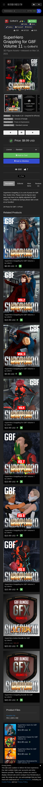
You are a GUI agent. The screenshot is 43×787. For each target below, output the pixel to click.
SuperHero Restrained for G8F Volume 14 (27, 762)
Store (32, 24)
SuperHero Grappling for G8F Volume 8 (19, 530)
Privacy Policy (22, 782)
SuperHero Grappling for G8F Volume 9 (19, 584)
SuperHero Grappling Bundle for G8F (19, 695)
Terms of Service (25, 779)
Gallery (9, 27)
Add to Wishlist (21, 161)
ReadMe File (10, 715)
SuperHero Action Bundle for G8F (17, 638)
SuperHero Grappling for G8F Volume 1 (19, 261)
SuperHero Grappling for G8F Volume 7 (19, 476)
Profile (24, 24)
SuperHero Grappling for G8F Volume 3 (19, 369)
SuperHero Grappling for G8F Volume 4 (19, 422)
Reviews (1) (38, 185)
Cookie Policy (6, 782)
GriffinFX (32, 46)
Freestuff (19, 27)
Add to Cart (22, 155)
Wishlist (28, 27)
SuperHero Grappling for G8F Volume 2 (19, 315)
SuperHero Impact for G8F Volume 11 (28, 738)
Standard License (21, 125)
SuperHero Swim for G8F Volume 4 (27, 726)
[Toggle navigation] (4, 4)
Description (9, 183)
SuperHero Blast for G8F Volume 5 (27, 750)
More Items (29, 185)
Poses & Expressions (21, 122)
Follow (32, 21)
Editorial (20, 183)
